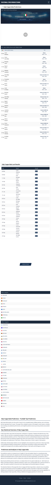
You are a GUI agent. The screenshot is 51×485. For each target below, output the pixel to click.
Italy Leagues (25, 19)
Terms (24, 478)
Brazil (3, 317)
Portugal (4, 315)
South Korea (5, 392)
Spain (3, 298)
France (3, 306)
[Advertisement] (25, 34)
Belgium (3, 333)
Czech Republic (5, 344)
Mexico (3, 367)
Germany (4, 301)
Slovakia (4, 386)
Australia (4, 327)
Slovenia (4, 389)
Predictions (25, 264)
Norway (4, 372)
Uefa (3, 309)
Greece (3, 353)
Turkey (3, 400)
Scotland (4, 383)
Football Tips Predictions (10, 2)
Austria (4, 330)
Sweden (3, 395)
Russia (3, 381)
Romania (4, 378)
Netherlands (5, 312)
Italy (3, 303)
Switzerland (5, 398)
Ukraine (4, 403)
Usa (3, 406)
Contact (29, 478)
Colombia (4, 339)
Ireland (3, 358)
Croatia (4, 341)
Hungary (4, 355)
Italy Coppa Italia (9, 50)
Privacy (20, 478)
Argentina (4, 325)
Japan (3, 364)
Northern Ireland (6, 369)
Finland (3, 350)
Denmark (4, 347)
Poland (3, 375)
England (4, 295)
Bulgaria (4, 336)
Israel (3, 361)
